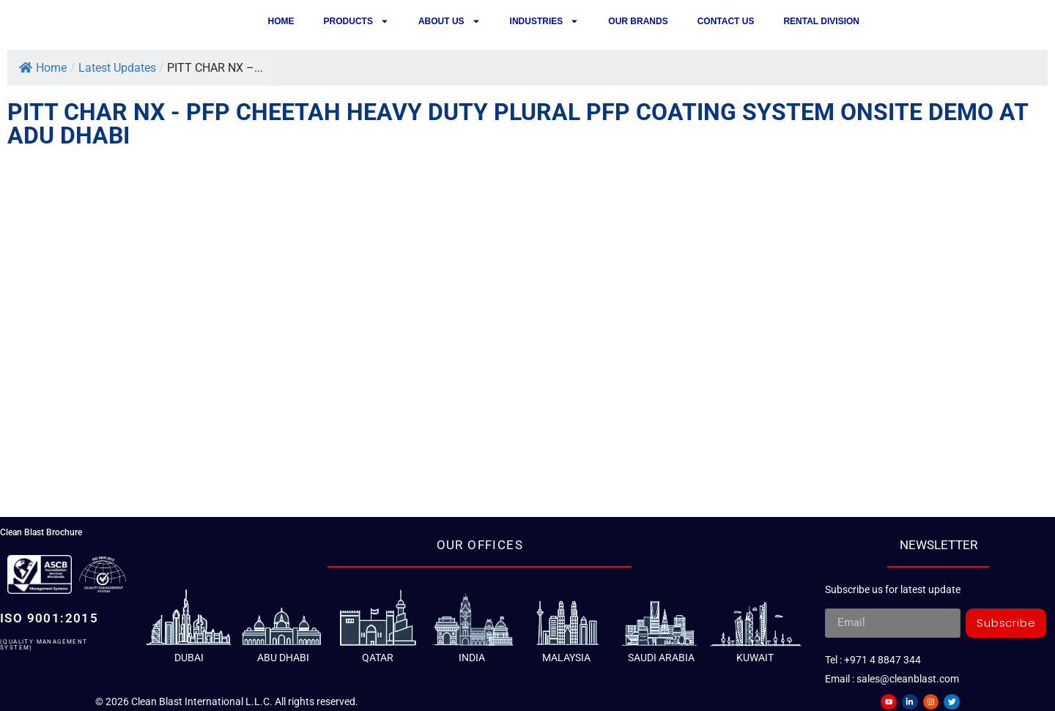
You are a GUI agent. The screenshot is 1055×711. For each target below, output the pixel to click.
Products (356, 21)
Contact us (726, 21)
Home (281, 21)
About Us (449, 21)
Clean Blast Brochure (41, 532)
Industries (545, 21)
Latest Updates (117, 68)
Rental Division (821, 21)
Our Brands (637, 21)
